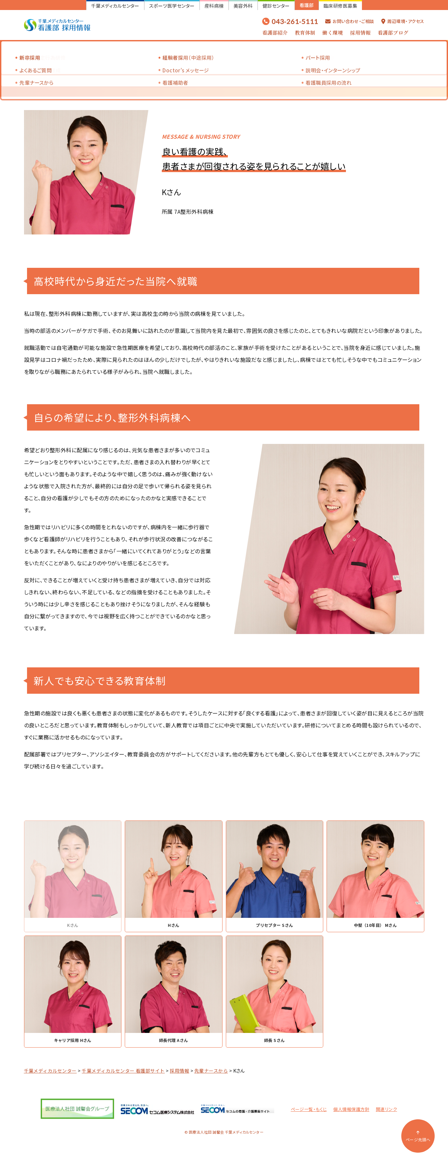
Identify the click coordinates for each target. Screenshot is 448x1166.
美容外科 (243, 5)
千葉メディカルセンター (115, 5)
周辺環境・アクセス (402, 21)
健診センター (276, 5)
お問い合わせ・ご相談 (349, 21)
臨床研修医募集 (340, 5)
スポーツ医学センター (172, 5)
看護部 (307, 5)
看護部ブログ (393, 32)
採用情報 (360, 32)
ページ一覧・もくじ (309, 1111)
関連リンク (386, 1111)
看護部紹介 (275, 32)
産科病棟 (214, 5)
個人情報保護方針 (351, 1111)
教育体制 (305, 32)
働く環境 (332, 32)
